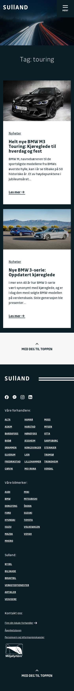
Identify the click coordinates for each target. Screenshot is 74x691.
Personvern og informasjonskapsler (24, 637)
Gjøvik (9, 468)
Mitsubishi (30, 498)
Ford (8, 512)
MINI (26, 491)
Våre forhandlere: (18, 410)
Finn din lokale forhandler (21, 623)
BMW (7, 498)
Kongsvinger (32, 447)
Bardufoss (11, 433)
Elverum (10, 454)
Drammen (11, 447)
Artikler (10, 592)
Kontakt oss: (14, 613)
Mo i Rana (30, 468)
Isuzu (8, 526)
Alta (7, 419)
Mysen (48, 426)
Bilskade (10, 571)
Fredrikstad (13, 461)
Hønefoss (30, 433)
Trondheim (51, 461)
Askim (8, 426)
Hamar (28, 419)
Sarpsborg (51, 440)
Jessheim (29, 440)
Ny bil (8, 564)
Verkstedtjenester (17, 585)
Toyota (28, 519)
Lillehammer (32, 461)
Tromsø (49, 454)
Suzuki (28, 512)
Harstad (29, 426)
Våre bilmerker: (16, 483)
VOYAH (28, 533)
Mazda (9, 533)
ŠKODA (28, 505)
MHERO (9, 540)
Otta (47, 433)
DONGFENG (11, 505)
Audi (7, 491)
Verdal (48, 468)
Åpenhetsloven (13, 630)
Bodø (8, 440)
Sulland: (10, 555)
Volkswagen (32, 526)
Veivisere (11, 599)
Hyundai (10, 519)
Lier (27, 454)
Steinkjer (50, 447)
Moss (47, 419)
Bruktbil (10, 578)
